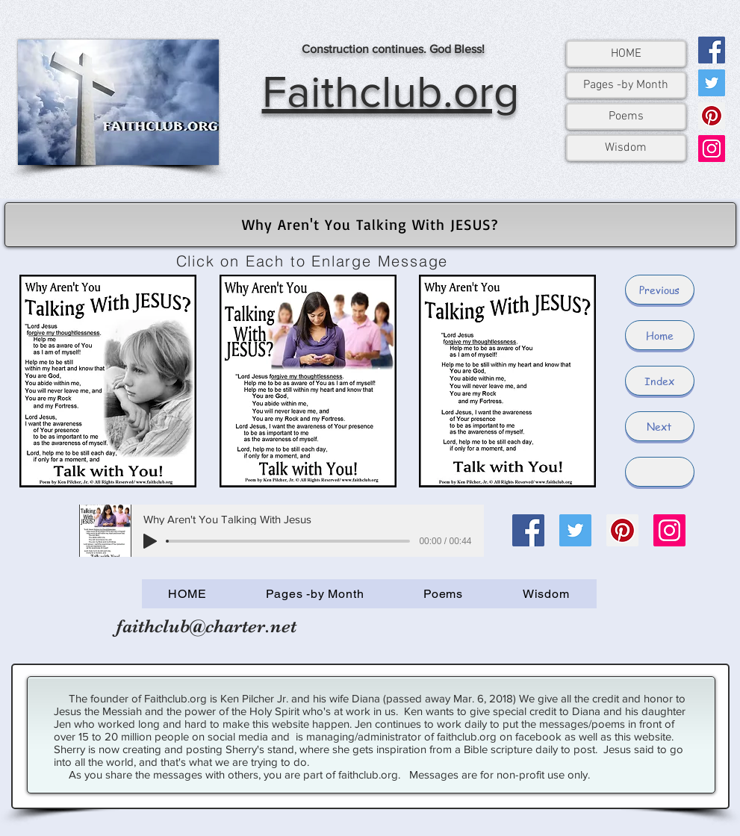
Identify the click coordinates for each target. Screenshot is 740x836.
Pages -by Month (625, 85)
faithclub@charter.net (206, 626)
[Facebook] (711, 50)
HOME (626, 53)
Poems (626, 116)
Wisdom (626, 147)
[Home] (659, 335)
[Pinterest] (711, 115)
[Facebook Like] (530, 634)
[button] (659, 472)
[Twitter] (711, 82)
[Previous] (659, 290)
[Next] (659, 426)
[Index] (659, 381)
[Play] (150, 541)
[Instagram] (711, 148)
